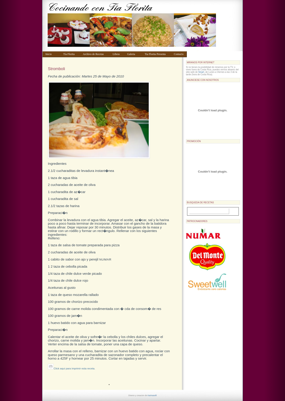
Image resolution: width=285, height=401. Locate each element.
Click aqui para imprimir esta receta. (71, 368)
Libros (118, 54)
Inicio (52, 54)
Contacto (179, 54)
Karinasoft (152, 395)
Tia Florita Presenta (157, 54)
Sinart (201, 72)
